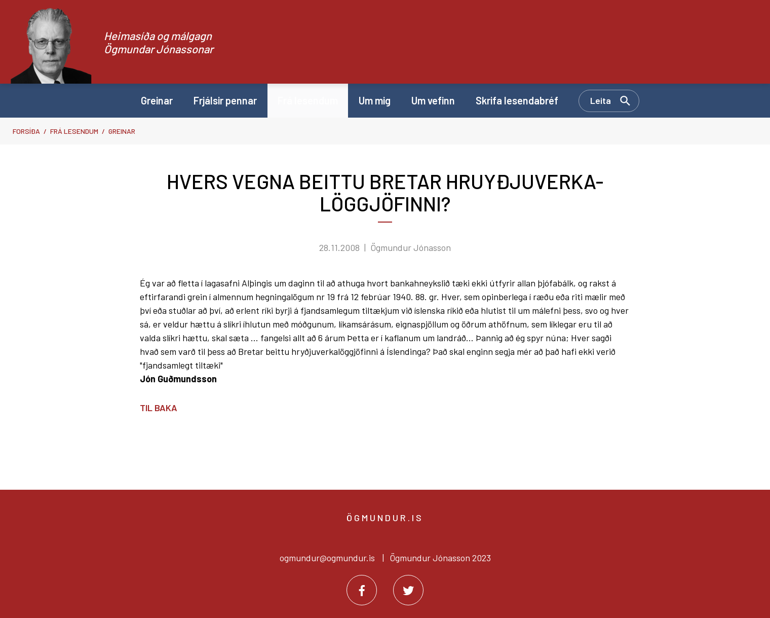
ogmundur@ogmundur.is (327, 557)
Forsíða (26, 131)
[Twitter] (408, 590)
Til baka (158, 407)
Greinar (121, 131)
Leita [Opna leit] (600, 100)
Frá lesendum (74, 131)
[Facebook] (361, 590)
